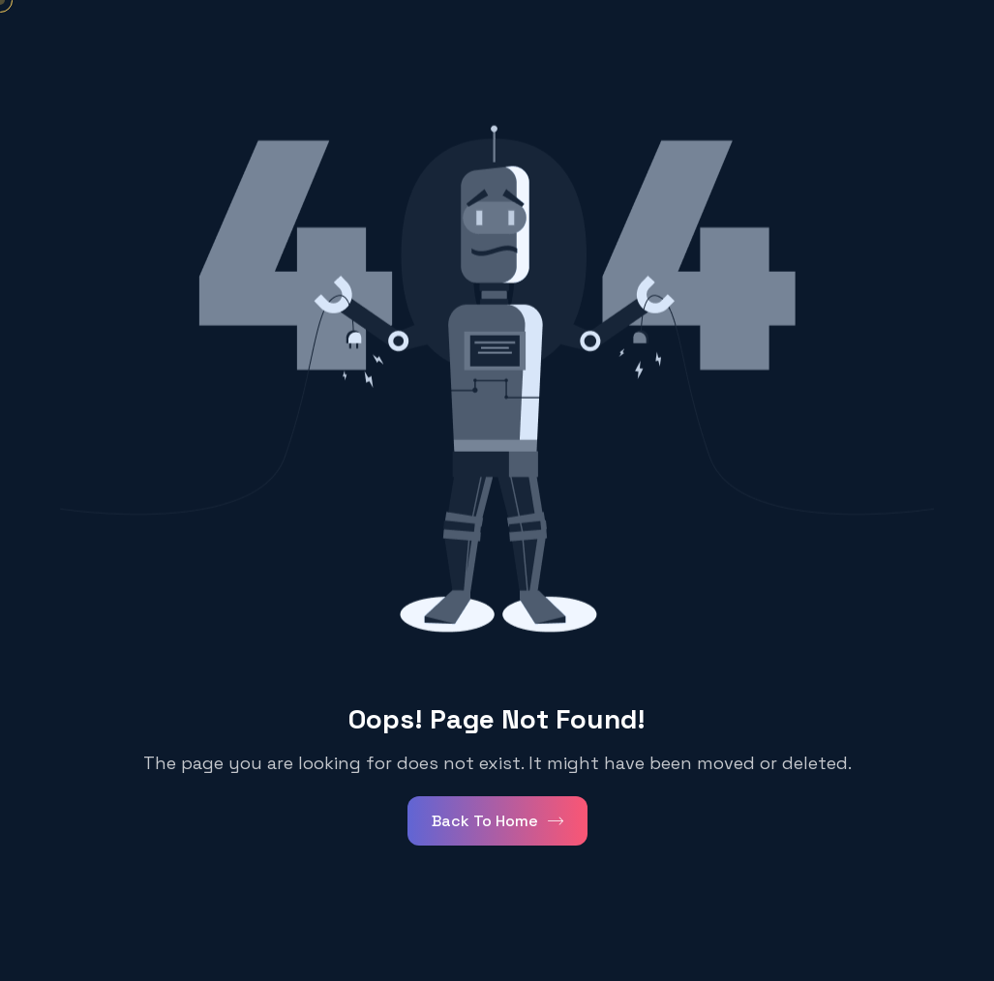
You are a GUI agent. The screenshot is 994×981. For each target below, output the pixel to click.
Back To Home (497, 821)
